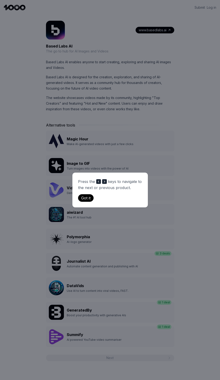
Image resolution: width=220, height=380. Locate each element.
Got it (86, 198)
